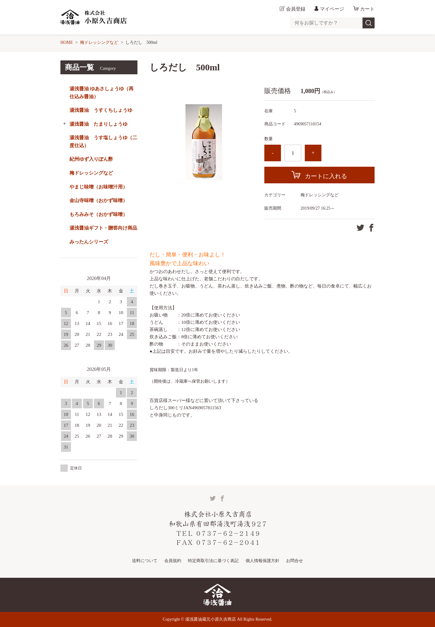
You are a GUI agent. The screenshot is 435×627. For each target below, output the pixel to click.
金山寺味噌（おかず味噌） (98, 200)
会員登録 (295, 8)
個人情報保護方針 (262, 560)
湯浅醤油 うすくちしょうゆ (100, 110)
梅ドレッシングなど (99, 42)
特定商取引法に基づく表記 (213, 560)
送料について (144, 560)
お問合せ (294, 560)
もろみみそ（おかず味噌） (98, 214)
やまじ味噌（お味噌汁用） (98, 186)
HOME (66, 42)
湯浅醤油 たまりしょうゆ (98, 124)
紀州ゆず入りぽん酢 (91, 159)
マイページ (332, 8)
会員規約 (172, 560)
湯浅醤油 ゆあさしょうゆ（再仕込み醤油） (101, 92)
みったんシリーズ (88, 241)
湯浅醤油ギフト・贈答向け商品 (103, 227)
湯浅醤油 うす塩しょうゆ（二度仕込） (103, 141)
